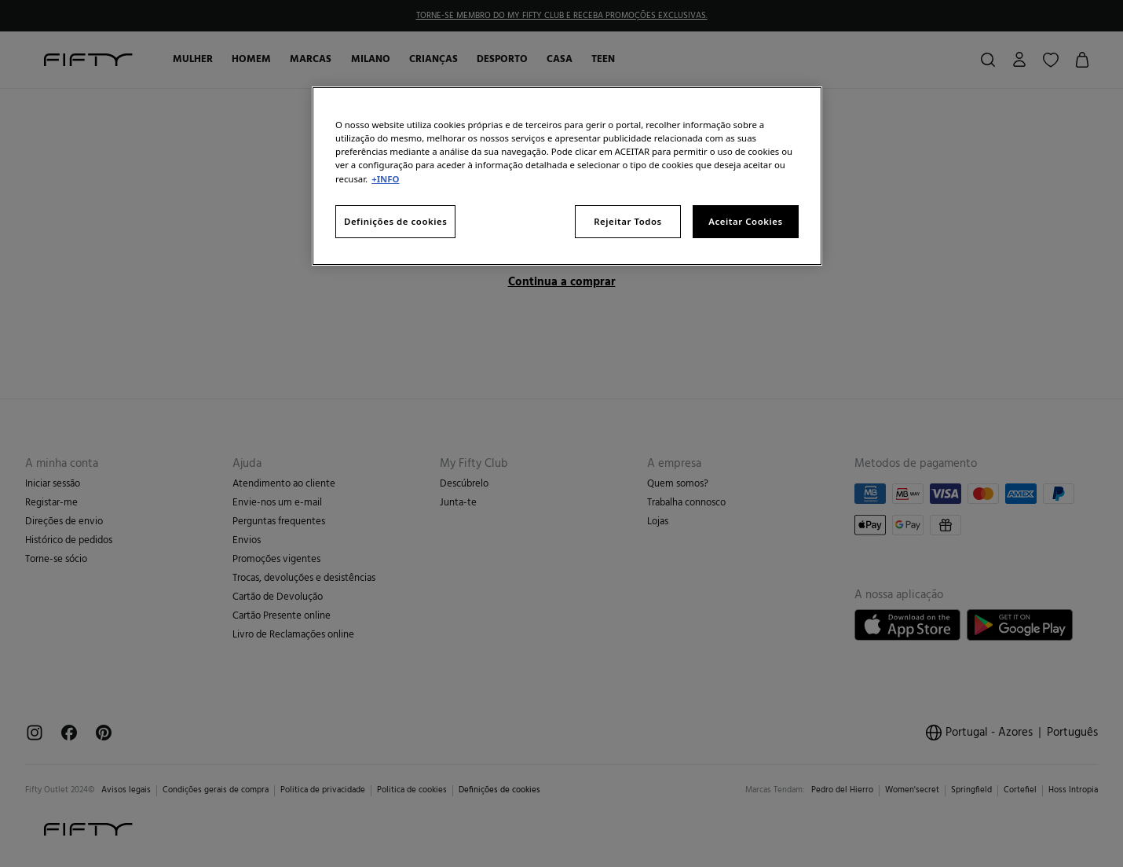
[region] (567, 175)
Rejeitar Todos (628, 221)
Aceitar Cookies (745, 221)
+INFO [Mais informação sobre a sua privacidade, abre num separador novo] (385, 179)
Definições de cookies (395, 221)
